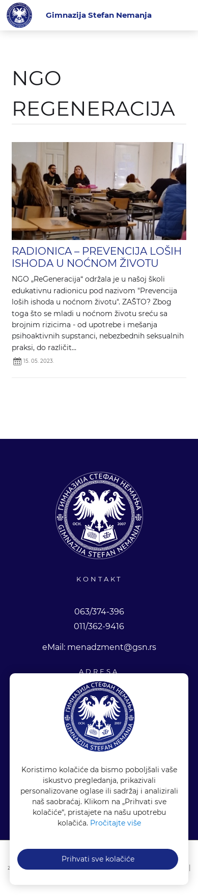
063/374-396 (99, 611)
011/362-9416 (99, 626)
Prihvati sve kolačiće (98, 859)
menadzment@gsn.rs (111, 647)
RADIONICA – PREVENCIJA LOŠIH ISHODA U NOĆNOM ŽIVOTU (97, 257)
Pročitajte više (115, 823)
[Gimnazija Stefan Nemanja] (99, 15)
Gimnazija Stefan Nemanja (19, 15)
